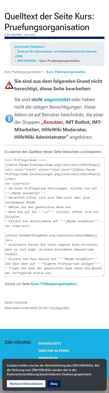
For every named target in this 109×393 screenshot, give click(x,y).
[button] (26, 383)
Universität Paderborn (29, 46)
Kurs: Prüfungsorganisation (66, 72)
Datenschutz (49, 343)
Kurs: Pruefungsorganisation (59, 60)
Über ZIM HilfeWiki (53, 351)
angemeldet (57, 99)
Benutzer (53, 122)
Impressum (47, 358)
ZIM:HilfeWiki (26, 60)
